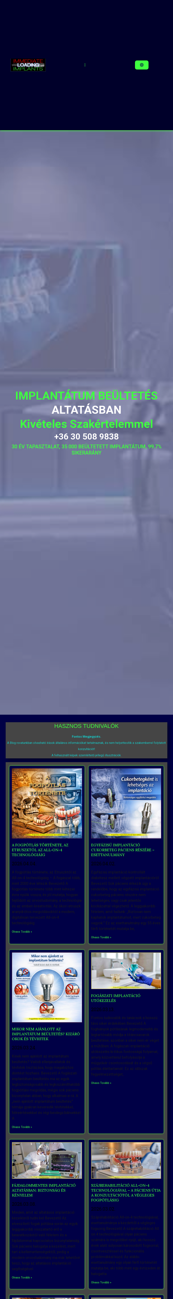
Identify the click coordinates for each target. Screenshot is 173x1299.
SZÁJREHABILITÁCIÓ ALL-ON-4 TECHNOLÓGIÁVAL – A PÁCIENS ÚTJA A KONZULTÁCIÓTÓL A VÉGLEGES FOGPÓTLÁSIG (126, 1192)
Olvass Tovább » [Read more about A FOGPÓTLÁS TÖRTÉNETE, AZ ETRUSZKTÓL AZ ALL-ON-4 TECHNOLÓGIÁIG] (22, 931)
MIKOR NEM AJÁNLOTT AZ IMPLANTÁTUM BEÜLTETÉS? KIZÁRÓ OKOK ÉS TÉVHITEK (46, 1034)
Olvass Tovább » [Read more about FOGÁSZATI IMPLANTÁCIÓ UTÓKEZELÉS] (101, 1083)
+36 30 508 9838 (86, 437)
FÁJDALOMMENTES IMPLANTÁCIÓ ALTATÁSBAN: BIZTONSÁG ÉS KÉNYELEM (44, 1190)
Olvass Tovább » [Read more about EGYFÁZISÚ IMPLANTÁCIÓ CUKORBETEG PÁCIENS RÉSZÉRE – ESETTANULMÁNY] (101, 937)
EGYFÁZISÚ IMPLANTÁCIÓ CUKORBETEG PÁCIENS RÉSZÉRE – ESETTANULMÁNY (122, 850)
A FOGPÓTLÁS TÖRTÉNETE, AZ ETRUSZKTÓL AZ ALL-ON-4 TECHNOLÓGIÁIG (40, 850)
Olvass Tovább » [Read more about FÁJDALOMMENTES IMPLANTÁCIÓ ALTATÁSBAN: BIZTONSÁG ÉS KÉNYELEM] (22, 1277)
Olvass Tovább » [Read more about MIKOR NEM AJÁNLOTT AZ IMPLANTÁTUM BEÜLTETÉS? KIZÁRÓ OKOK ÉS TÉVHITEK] (22, 1127)
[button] (85, 65)
